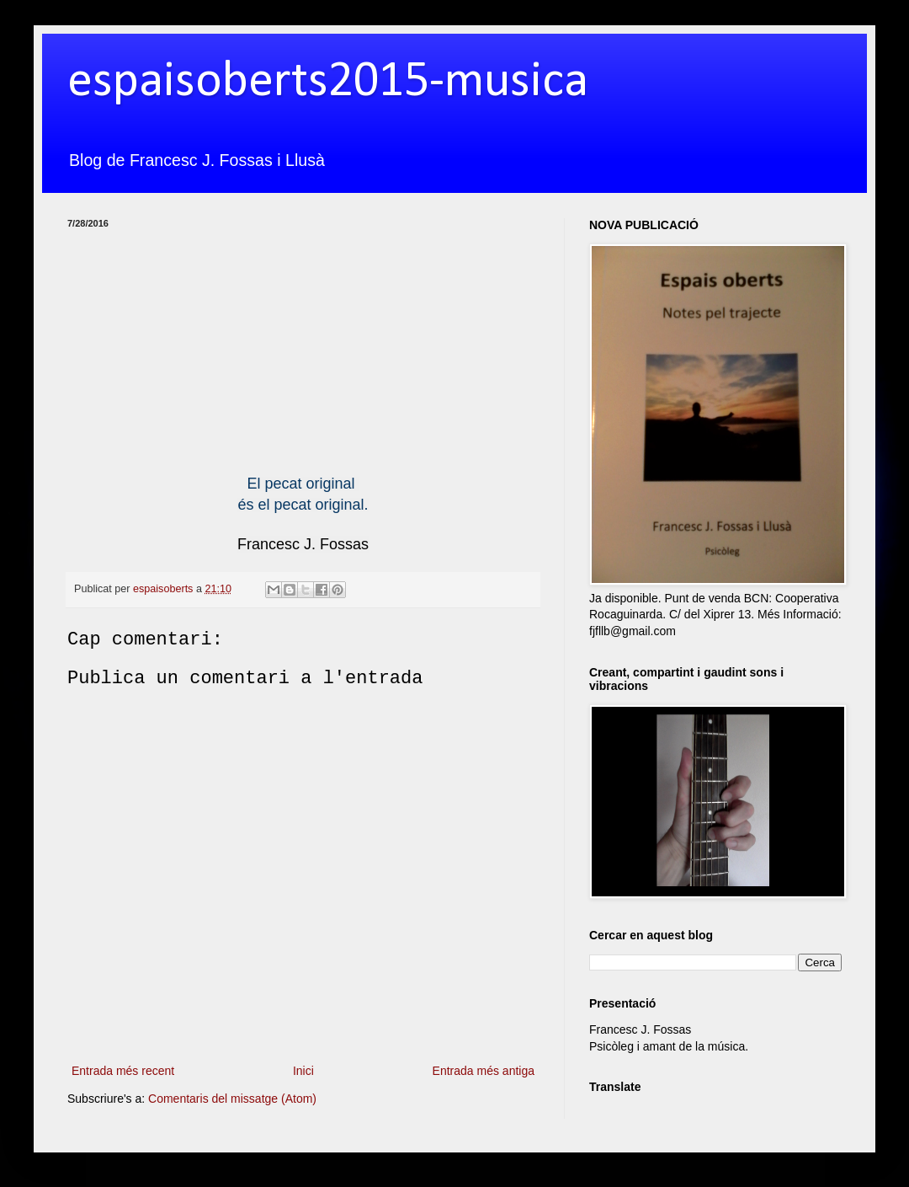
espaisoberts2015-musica (327, 82)
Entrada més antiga (483, 1070)
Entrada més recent (123, 1070)
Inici (303, 1070)
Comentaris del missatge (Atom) (232, 1098)
